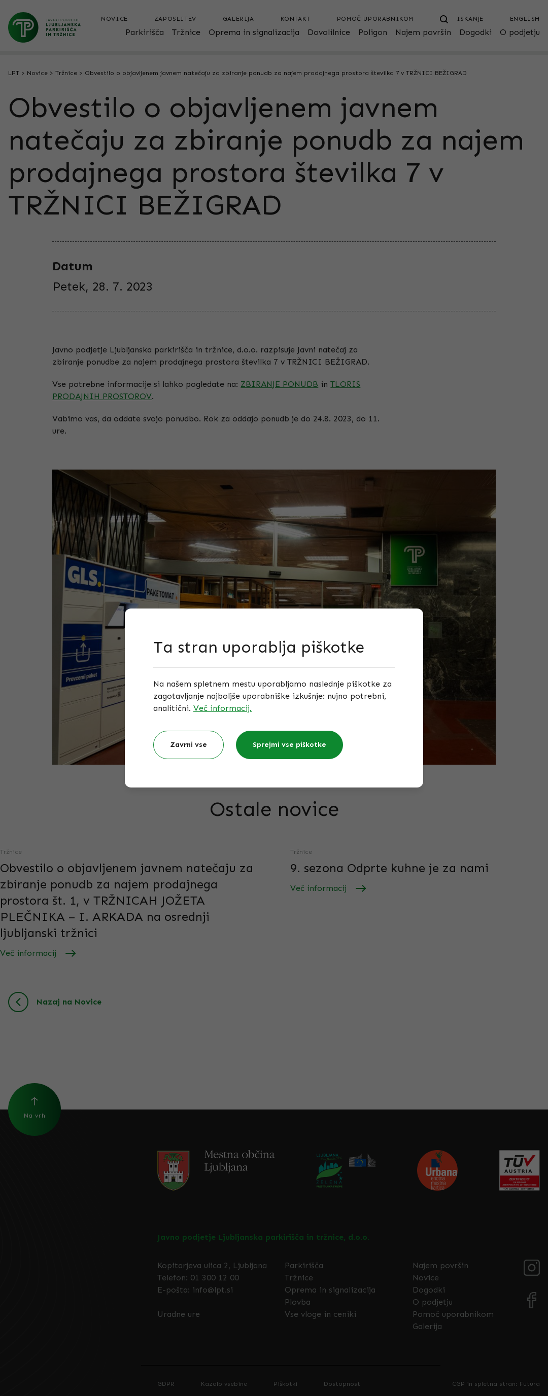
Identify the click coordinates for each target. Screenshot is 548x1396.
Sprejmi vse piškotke (289, 744)
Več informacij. (222, 708)
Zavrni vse (188, 744)
